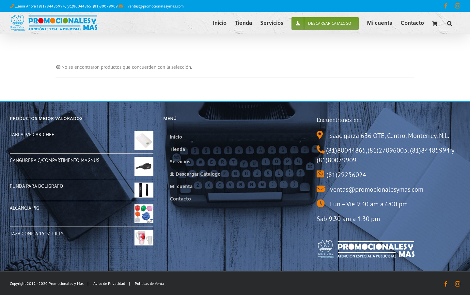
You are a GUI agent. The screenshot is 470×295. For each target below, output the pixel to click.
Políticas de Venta (149, 283)
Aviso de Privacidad (109, 283)
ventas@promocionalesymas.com (156, 6)
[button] (449, 23)
